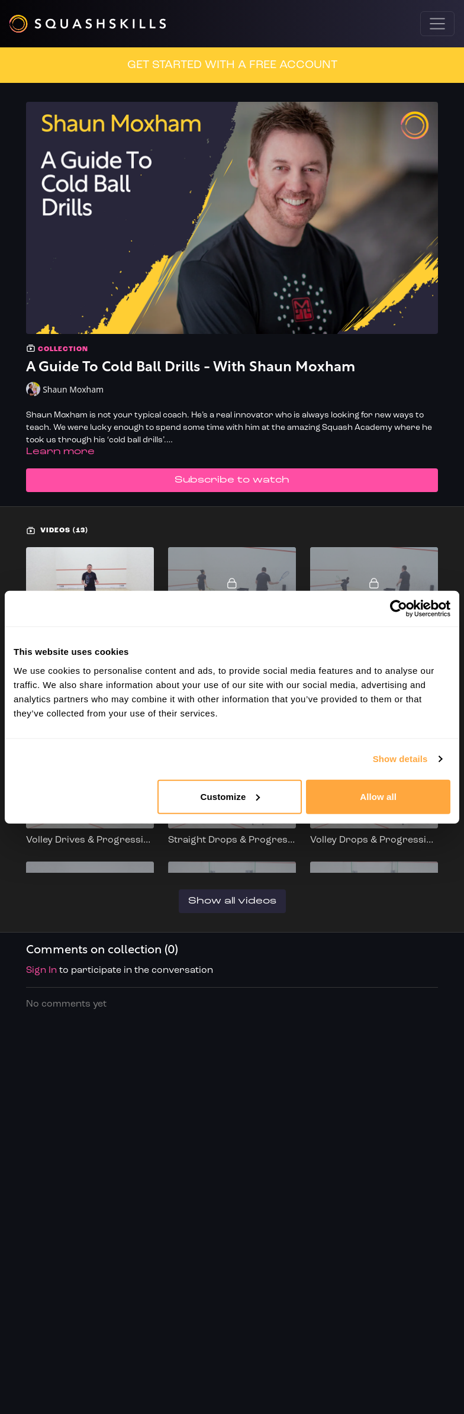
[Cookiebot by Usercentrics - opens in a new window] (398, 609)
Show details (400, 759)
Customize (230, 796)
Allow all (378, 796)
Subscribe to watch (232, 480)
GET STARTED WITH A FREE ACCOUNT (232, 65)
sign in (41, 970)
